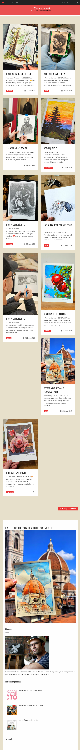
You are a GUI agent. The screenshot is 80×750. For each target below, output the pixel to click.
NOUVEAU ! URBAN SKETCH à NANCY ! (32, 705)
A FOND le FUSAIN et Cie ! (54, 73)
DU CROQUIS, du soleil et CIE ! (19, 73)
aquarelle (9, 91)
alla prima (47, 331)
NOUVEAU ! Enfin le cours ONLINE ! (31, 690)
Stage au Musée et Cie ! (16, 148)
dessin (46, 91)
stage (46, 411)
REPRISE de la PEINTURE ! (16, 472)
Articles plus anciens (68, 508)
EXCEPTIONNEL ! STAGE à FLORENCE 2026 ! (54, 390)
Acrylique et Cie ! (51, 148)
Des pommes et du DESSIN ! (55, 313)
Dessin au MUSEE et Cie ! (16, 318)
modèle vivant (48, 168)
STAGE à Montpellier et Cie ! (28, 720)
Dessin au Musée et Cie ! (16, 224)
